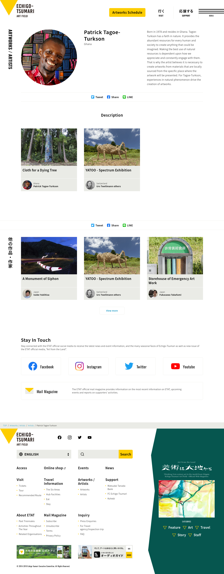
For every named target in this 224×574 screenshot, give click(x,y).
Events (83, 468)
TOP (5, 425)
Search (125, 454)
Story (182, 535)
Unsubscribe (52, 525)
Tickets (22, 485)
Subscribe (51, 521)
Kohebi (111, 498)
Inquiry (84, 515)
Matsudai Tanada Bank (116, 487)
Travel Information (53, 481)
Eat (48, 499)
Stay (48, 503)
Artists (31, 425)
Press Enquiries (88, 521)
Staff (197, 535)
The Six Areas (53, 489)
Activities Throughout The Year (30, 527)
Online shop (53, 468)
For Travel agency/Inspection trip (92, 527)
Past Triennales (27, 521)
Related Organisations (30, 534)
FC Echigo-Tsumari (117, 493)
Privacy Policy (53, 535)
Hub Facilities (53, 494)
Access (22, 468)
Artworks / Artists (10, 49)
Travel (205, 527)
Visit (20, 479)
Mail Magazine (55, 515)
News (109, 468)
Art (190, 527)
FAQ (82, 534)
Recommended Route (30, 495)
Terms (49, 530)
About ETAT (26, 515)
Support (111, 479)
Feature (174, 527)
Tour (21, 490)
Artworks (85, 489)
